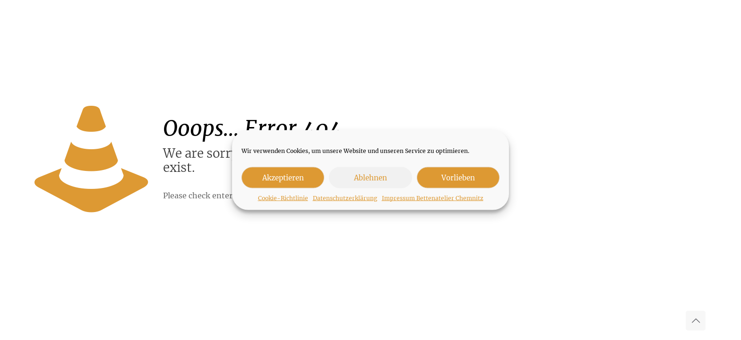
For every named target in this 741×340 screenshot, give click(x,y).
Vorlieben (458, 177)
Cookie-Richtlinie (283, 198)
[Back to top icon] (696, 321)
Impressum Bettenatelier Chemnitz (432, 198)
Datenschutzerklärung (345, 198)
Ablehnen (370, 177)
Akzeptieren (283, 177)
